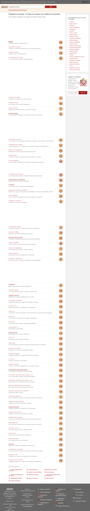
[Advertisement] (36, 29)
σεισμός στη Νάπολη (15, 474)
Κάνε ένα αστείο (73, 33)
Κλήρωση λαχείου (42, 1)
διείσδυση (71, 21)
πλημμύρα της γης (14, 289)
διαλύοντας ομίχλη (73, 36)
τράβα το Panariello (51, 1)
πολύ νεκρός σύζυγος (74, 69)
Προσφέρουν (72, 29)
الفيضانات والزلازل (79, 486)
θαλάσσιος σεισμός (14, 401)
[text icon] (50, 7)
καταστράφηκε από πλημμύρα (17, 173)
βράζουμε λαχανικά (74, 49)
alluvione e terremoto (45, 483)
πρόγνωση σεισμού (32, 463)
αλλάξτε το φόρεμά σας (75, 45)
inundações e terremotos (46, 493)
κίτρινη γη (71, 31)
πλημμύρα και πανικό (33, 468)
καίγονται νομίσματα (74, 27)
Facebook (24, 489)
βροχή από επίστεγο (74, 64)
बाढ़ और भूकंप (78, 483)
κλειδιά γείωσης (73, 34)
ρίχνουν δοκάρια (73, 40)
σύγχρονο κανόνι (73, 58)
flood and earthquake (45, 486)
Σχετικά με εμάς (9, 495)
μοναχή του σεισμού (33, 472)
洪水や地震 (78, 492)
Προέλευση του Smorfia (33, 1)
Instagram (29, 489)
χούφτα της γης (13, 326)
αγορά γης (11, 438)
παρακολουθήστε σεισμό (16, 472)
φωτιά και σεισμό (50, 466)
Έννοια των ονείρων (15, 1)
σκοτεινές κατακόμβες (74, 42)
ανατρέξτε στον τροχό (74, 60)
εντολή (71, 66)
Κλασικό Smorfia (23, 1)
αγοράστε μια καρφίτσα (75, 38)
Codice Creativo (28, 500)
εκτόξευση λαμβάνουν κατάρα (76, 56)
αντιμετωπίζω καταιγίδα (75, 47)
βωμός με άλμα (73, 23)
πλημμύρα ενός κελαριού (16, 231)
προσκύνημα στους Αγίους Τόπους (18, 363)
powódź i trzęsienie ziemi (64, 500)
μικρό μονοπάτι (73, 53)
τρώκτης (71, 55)
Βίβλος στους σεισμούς (51, 463)
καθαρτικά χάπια (73, 51)
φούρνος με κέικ (73, 44)
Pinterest (27, 491)
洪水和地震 (60, 497)
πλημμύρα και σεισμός (80, 495)
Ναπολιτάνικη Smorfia (5, 1)
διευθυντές (72, 25)
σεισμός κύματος (13, 113)
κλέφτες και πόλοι (73, 62)
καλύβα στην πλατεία (74, 67)
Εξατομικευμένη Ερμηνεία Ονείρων (18, 10)
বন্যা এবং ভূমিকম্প (79, 489)
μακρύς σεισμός (50, 472)
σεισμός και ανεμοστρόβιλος (35, 466)
